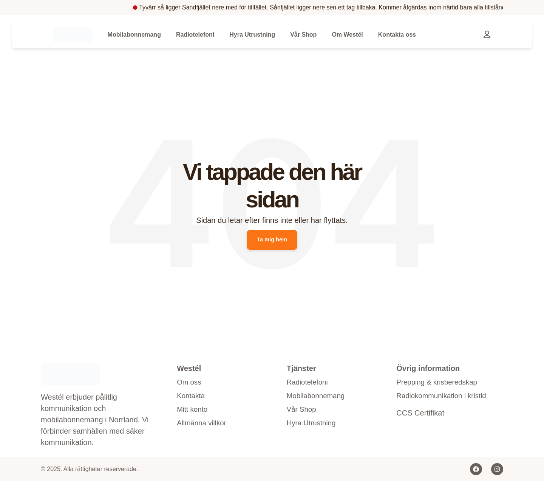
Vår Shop (303, 34)
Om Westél (347, 34)
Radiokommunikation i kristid (444, 398)
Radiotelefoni (195, 34)
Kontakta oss (397, 34)
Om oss (190, 383)
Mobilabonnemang (134, 34)
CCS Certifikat (420, 415)
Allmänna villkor (203, 426)
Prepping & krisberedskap (439, 383)
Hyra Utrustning (252, 34)
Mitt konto (193, 412)
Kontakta (192, 398)
